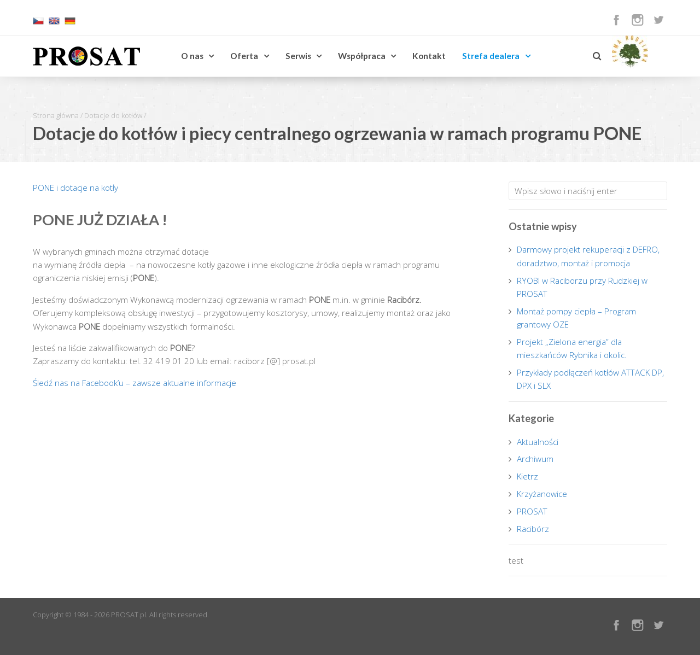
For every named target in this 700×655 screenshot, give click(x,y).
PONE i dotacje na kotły (75, 187)
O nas (192, 56)
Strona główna (56, 115)
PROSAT (532, 511)
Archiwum (535, 458)
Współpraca (362, 56)
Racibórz (533, 528)
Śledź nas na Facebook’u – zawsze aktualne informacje (134, 382)
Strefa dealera (491, 56)
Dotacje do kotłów (113, 115)
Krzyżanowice (542, 493)
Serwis (298, 56)
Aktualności (537, 441)
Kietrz (527, 476)
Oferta (244, 56)
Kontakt (429, 56)
